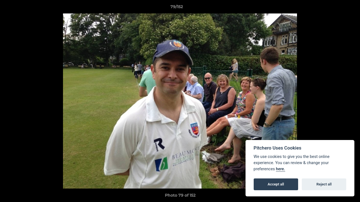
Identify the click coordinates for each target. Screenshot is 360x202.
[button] (336, 8)
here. (280, 169)
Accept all (276, 184)
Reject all (324, 184)
